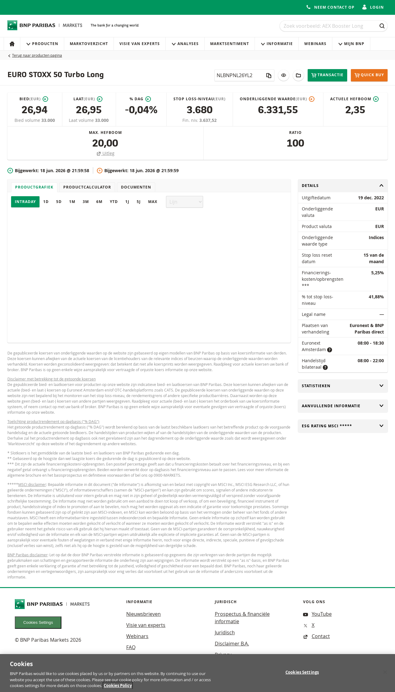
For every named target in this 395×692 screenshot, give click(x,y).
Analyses (185, 43)
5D (59, 201)
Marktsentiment (229, 43)
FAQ (130, 647)
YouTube (317, 614)
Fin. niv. (190, 120)
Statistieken (343, 385)
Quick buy (369, 75)
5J (139, 201)
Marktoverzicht (89, 43)
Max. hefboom (105, 132)
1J (127, 201)
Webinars (315, 43)
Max (152, 201)
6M (99, 201)
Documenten (136, 187)
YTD (114, 201)
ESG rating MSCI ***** (343, 426)
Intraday (25, 201)
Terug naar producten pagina (37, 55)
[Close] (385, 676)
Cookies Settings (38, 622)
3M (86, 201)
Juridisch (225, 632)
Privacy (223, 654)
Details (343, 185)
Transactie (327, 75)
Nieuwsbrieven (143, 614)
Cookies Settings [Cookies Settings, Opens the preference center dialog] (302, 676)
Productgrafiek (34, 187)
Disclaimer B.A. (232, 643)
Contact (316, 636)
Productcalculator (87, 187)
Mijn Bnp (351, 43)
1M (72, 201)
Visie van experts (139, 43)
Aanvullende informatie (343, 405)
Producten (42, 43)
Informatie (276, 43)
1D (46, 201)
